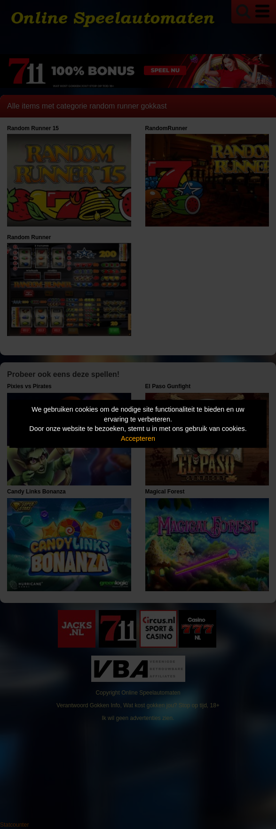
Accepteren (138, 438)
